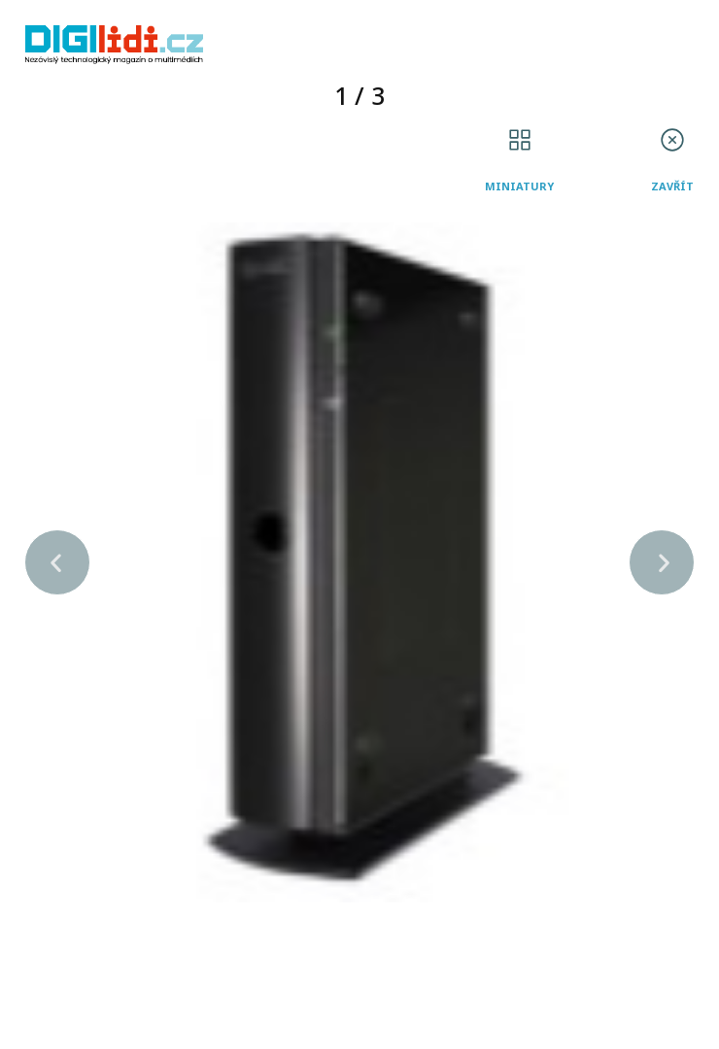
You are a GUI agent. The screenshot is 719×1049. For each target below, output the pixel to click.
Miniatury (519, 186)
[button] (57, 562)
